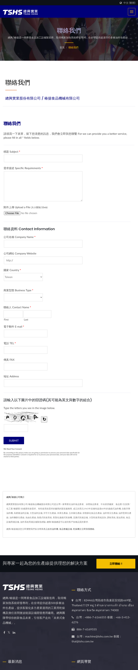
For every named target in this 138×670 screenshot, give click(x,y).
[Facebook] (4, 633)
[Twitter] (9, 633)
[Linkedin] (14, 633)
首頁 (62, 47)
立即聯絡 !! (116, 563)
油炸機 (55, 529)
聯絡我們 (73, 47)
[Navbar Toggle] (131, 11)
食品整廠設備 (65, 529)
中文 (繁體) (129, 2)
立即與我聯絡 (88, 529)
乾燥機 (76, 529)
